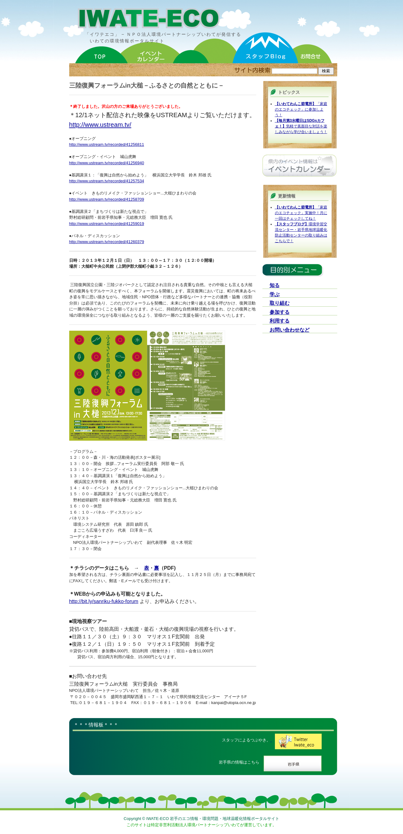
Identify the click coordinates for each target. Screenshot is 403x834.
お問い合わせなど (289, 330)
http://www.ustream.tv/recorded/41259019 (106, 223)
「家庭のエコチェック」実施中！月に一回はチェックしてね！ (301, 213)
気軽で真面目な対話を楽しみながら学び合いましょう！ (301, 126)
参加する (280, 312)
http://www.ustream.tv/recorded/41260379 (106, 241)
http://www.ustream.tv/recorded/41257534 (106, 181)
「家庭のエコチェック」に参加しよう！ (301, 109)
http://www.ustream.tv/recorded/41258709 (106, 199)
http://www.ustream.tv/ (100, 124)
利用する (280, 321)
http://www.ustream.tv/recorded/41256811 (106, 144)
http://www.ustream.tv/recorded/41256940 (106, 163)
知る (275, 285)
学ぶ (275, 294)
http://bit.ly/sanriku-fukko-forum (103, 601)
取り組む (280, 303)
